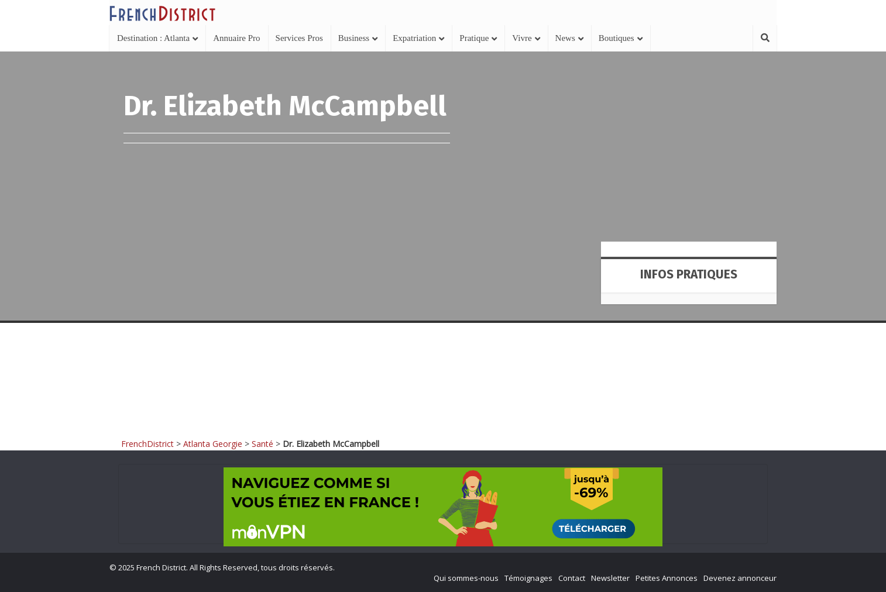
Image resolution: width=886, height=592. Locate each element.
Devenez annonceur (740, 578)
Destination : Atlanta (153, 38)
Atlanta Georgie (212, 443)
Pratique (474, 38)
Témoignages (528, 578)
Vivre (521, 38)
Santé (262, 443)
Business (353, 38)
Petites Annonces (667, 578)
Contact (571, 578)
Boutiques (616, 38)
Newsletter (610, 578)
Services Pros (299, 38)
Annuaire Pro (236, 38)
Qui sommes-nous (466, 578)
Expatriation (414, 38)
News (565, 38)
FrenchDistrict (147, 443)
